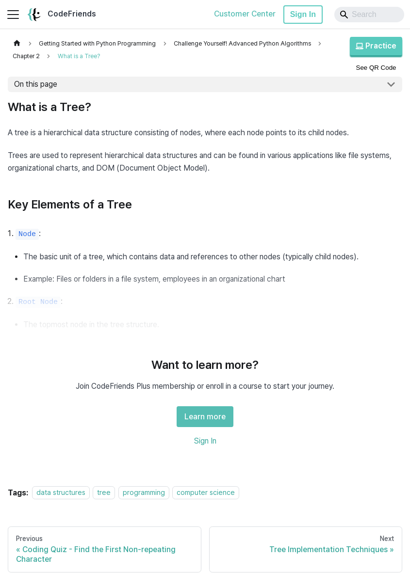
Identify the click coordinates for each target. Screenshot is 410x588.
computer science (206, 493)
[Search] (369, 14)
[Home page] (17, 43)
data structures (60, 493)
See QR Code (376, 67)
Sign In (303, 14)
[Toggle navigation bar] (13, 14)
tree (104, 493)
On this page (35, 84)
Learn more (205, 416)
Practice (376, 45)
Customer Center (245, 13)
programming (144, 493)
